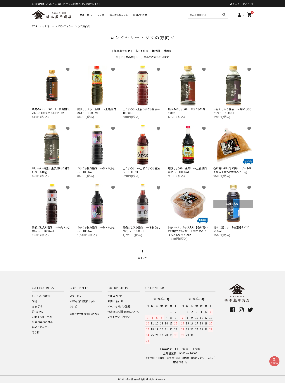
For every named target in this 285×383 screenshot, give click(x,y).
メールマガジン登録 (119, 306)
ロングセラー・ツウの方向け (74, 26)
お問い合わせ (140, 14)
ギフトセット (77, 296)
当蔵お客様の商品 (42, 322)
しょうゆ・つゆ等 (41, 296)
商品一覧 (84, 14)
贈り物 (36, 332)
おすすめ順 (141, 50)
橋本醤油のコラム (119, 14)
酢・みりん (38, 311)
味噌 (34, 301)
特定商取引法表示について (123, 311)
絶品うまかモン (41, 327)
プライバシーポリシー (120, 317)
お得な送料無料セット (82, 301)
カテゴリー (48, 26)
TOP (35, 26)
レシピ (101, 14)
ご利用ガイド (115, 296)
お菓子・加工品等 (42, 317)
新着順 (168, 50)
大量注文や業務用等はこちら (84, 313)
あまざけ (37, 306)
